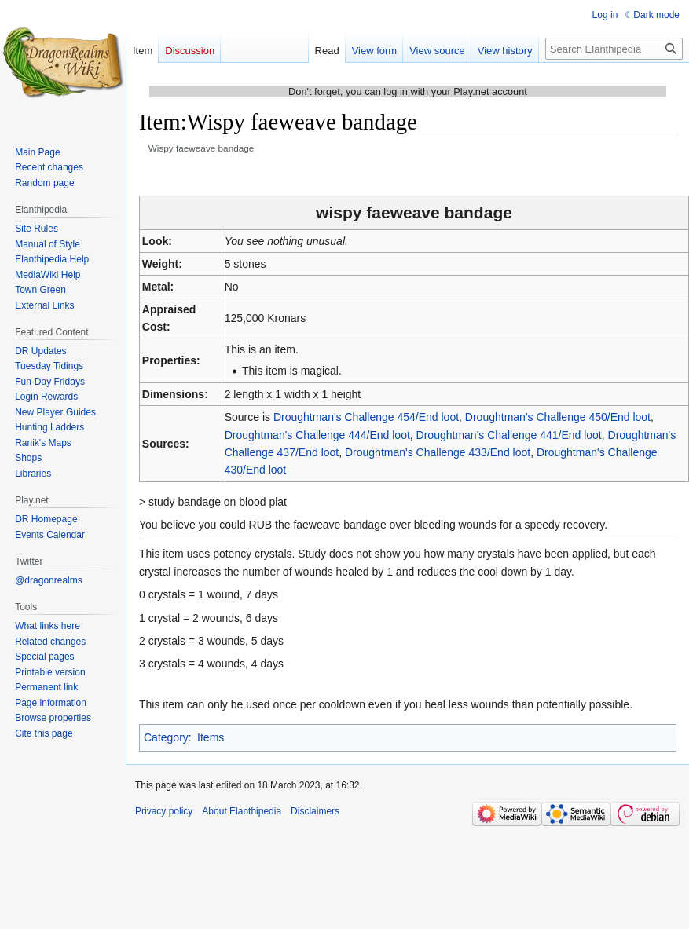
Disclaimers (315, 811)
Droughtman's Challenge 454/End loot (366, 417)
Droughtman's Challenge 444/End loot (317, 435)
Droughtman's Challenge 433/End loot (437, 452)
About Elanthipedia (241, 811)
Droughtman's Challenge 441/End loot (509, 435)
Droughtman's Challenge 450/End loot (558, 417)
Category (166, 737)
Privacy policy (163, 811)
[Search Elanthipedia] (614, 49)
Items (210, 737)
